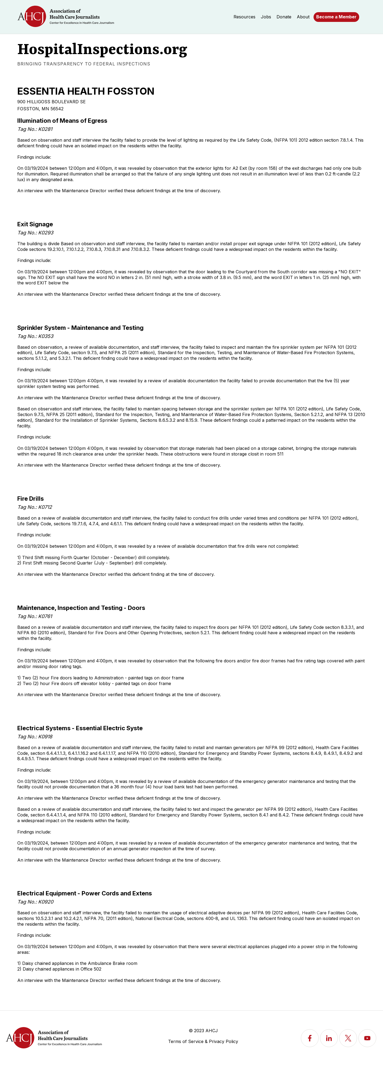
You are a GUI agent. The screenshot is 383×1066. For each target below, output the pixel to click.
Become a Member (336, 16)
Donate (284, 16)
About (303, 16)
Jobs (266, 16)
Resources (244, 16)
